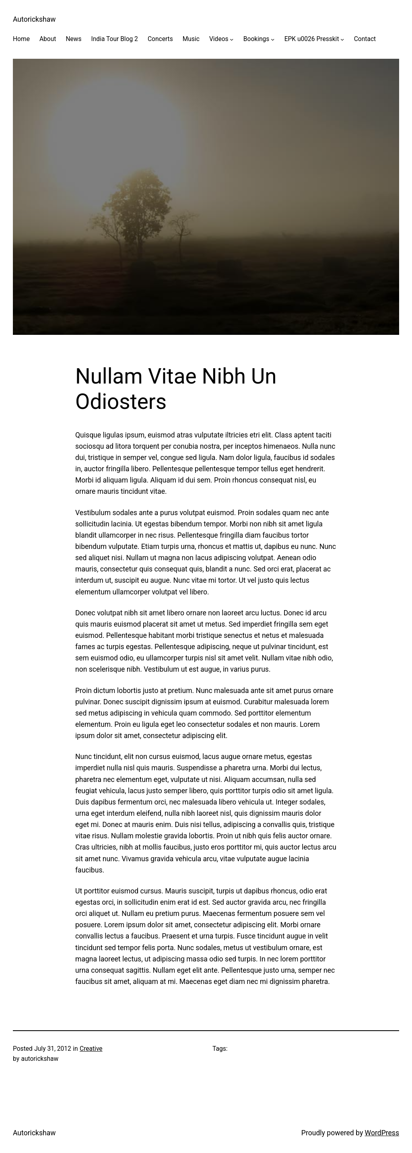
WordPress (382, 1133)
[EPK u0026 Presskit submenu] (342, 39)
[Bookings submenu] (272, 39)
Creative (91, 1048)
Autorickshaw (34, 19)
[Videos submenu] (231, 39)
